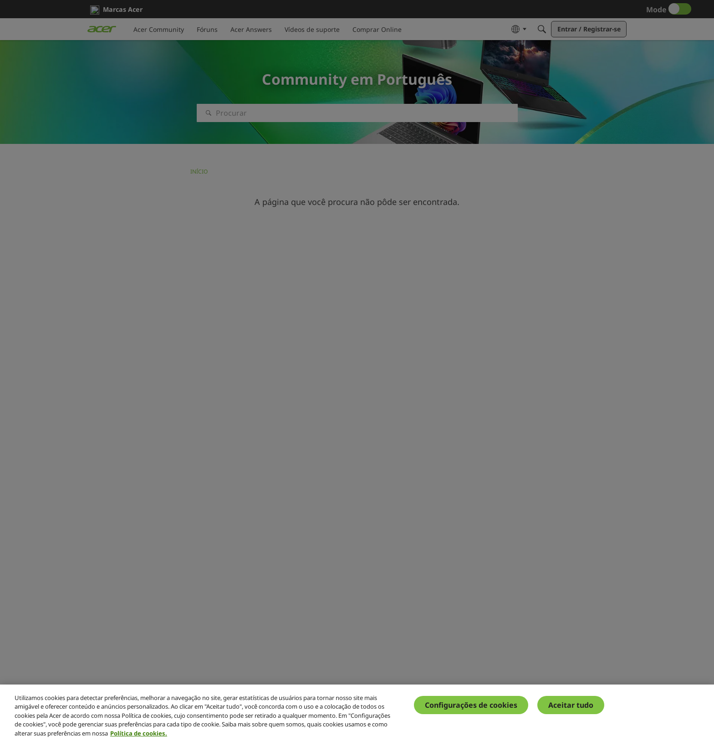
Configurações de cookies (471, 711)
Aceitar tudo (570, 711)
